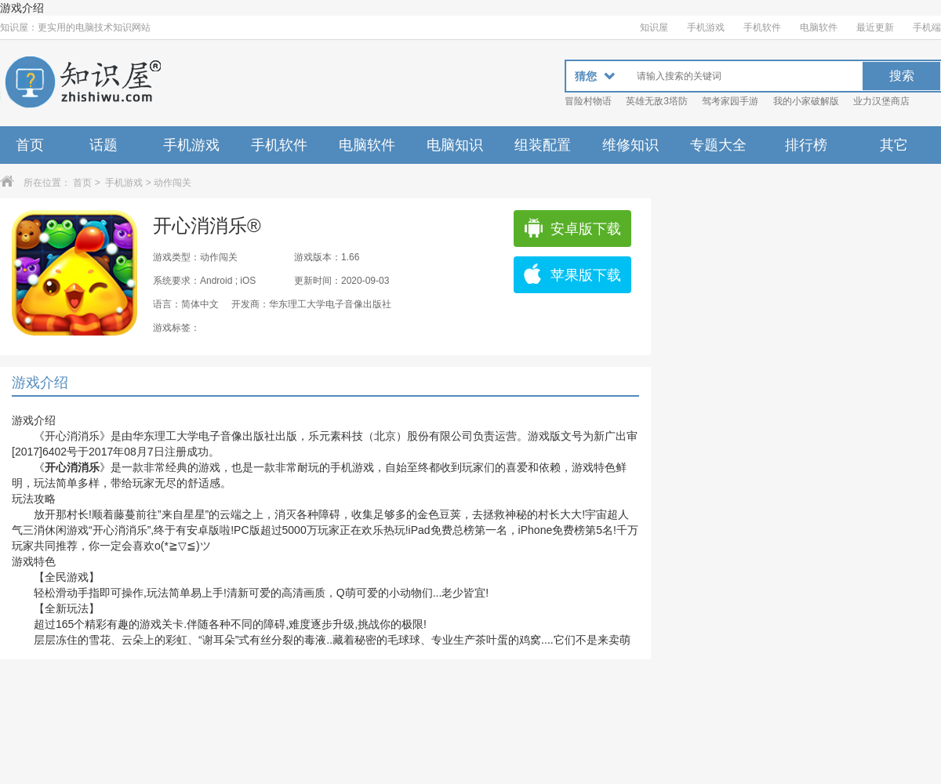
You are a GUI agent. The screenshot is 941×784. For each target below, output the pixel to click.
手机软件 (762, 27)
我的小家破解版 (806, 101)
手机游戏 (706, 27)
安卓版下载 (572, 229)
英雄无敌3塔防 (657, 101)
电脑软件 (818, 27)
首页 (30, 145)
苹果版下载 (572, 275)
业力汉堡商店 (881, 101)
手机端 (927, 27)
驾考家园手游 (730, 101)
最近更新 (875, 27)
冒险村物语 (588, 101)
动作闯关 (172, 182)
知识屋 (654, 27)
